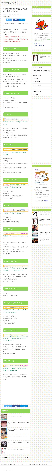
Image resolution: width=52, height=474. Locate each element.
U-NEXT (46, 200)
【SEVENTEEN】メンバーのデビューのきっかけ (44, 233)
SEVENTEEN (6, 16)
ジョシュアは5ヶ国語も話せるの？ (15, 416)
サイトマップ (37, 43)
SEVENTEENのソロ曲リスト (44, 226)
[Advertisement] (14, 391)
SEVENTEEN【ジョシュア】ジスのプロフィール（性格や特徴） (18, 430)
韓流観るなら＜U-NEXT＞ (40, 182)
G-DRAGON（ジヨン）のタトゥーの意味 (44, 240)
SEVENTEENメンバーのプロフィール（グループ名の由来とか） (18, 443)
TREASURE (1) (37, 85)
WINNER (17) (37, 81)
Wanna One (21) (37, 91)
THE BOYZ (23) (37, 75)
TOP (8, 464)
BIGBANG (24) (37, 88)
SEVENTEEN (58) (38, 67)
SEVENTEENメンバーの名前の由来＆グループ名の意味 (44, 213)
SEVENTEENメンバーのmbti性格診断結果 (16, 449)
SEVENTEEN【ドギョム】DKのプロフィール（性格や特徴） (18, 423)
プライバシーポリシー (39, 45)
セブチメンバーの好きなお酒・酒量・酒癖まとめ (24, 457)
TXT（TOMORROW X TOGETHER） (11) (42, 71)
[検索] (42, 10)
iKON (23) (36, 78)
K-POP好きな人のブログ (12, 2)
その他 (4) (36, 94)
